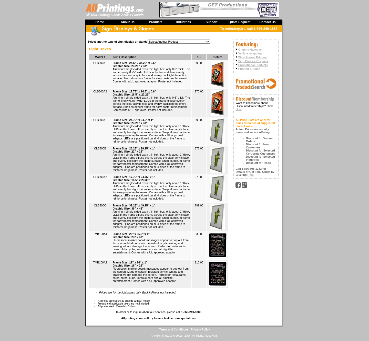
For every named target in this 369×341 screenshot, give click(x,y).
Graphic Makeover (250, 49)
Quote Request (239, 22)
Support (212, 22)
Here (239, 109)
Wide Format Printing (252, 57)
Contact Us (267, 22)
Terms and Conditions (174, 329)
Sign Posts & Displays (253, 61)
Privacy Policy (200, 329)
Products (155, 22)
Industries (183, 22)
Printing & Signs (249, 68)
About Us (128, 22)
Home (99, 22)
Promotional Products (253, 65)
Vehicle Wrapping (250, 53)
